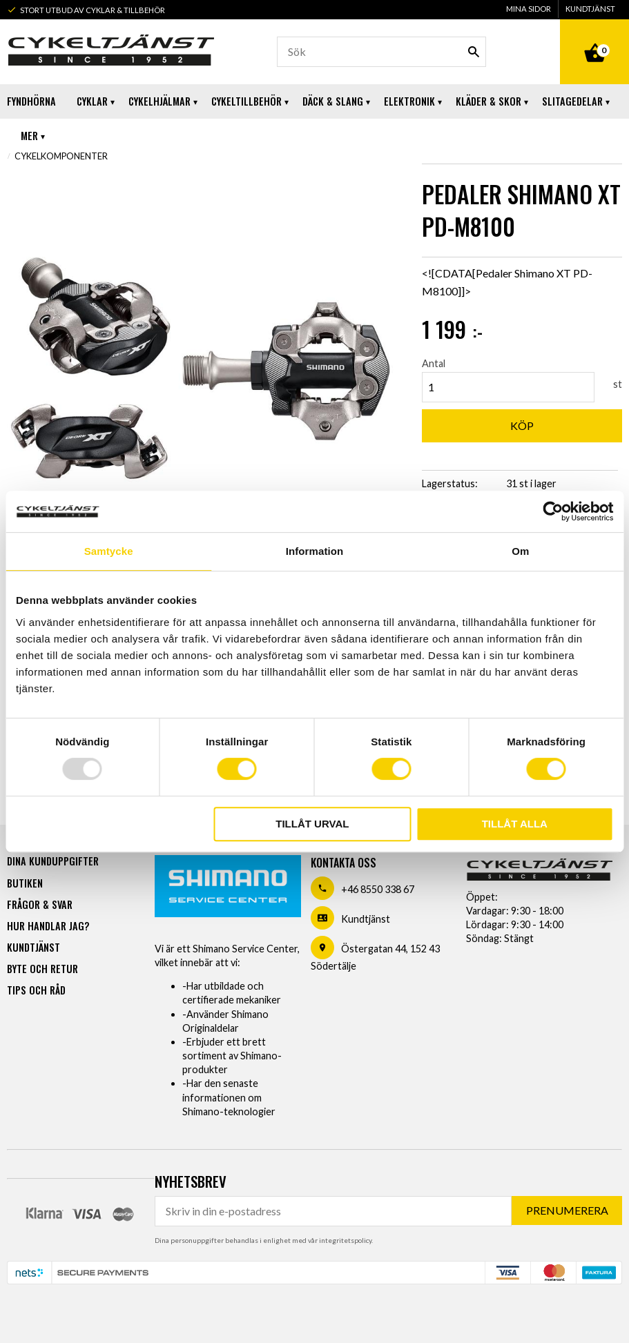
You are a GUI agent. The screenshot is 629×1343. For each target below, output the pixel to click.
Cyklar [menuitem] (92, 101)
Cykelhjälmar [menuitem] (159, 101)
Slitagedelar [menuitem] (572, 101)
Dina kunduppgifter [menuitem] (53, 861)
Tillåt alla (515, 824)
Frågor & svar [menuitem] (39, 904)
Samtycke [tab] (108, 551)
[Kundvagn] (594, 37)
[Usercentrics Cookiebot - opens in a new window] (552, 511)
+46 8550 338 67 (377, 889)
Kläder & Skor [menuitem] (488, 101)
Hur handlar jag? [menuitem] (48, 926)
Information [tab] (315, 551)
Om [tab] (520, 551)
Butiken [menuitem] (25, 883)
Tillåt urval (312, 824)
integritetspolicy (345, 1240)
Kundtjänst (365, 919)
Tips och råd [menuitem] (36, 990)
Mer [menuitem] (29, 135)
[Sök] (473, 51)
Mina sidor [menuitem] (528, 8)
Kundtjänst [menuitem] (590, 8)
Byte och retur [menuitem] (42, 968)
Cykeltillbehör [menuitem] (246, 101)
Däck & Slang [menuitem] (332, 101)
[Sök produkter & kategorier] (382, 52)
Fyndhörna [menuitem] (31, 101)
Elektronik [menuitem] (409, 101)
